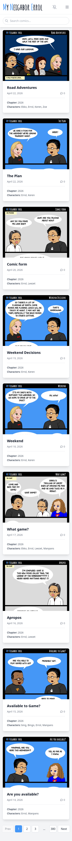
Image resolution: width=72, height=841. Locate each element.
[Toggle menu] (67, 7)
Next (64, 829)
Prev (8, 829)
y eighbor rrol (22, 7)
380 (53, 829)
